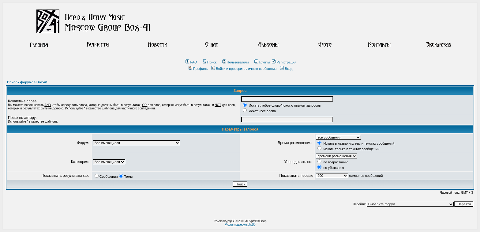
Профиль (198, 68)
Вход (286, 68)
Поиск (209, 62)
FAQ (191, 62)
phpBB (231, 221)
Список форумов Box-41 (27, 82)
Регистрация (284, 62)
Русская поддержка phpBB (240, 224)
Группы (262, 62)
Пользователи (235, 62)
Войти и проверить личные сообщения (243, 68)
